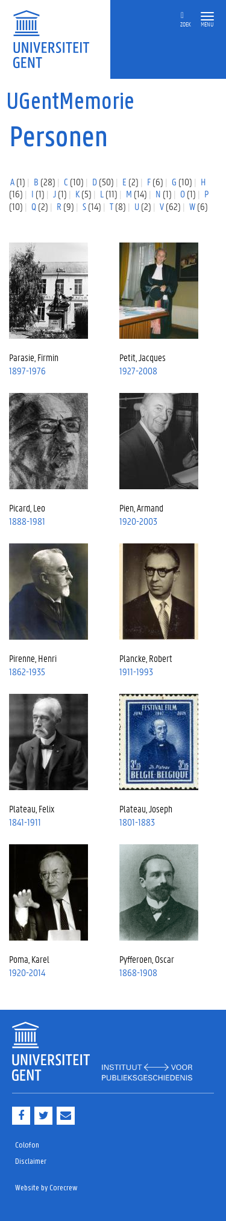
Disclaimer (30, 1161)
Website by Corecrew (46, 1188)
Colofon (27, 1145)
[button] (207, 16)
